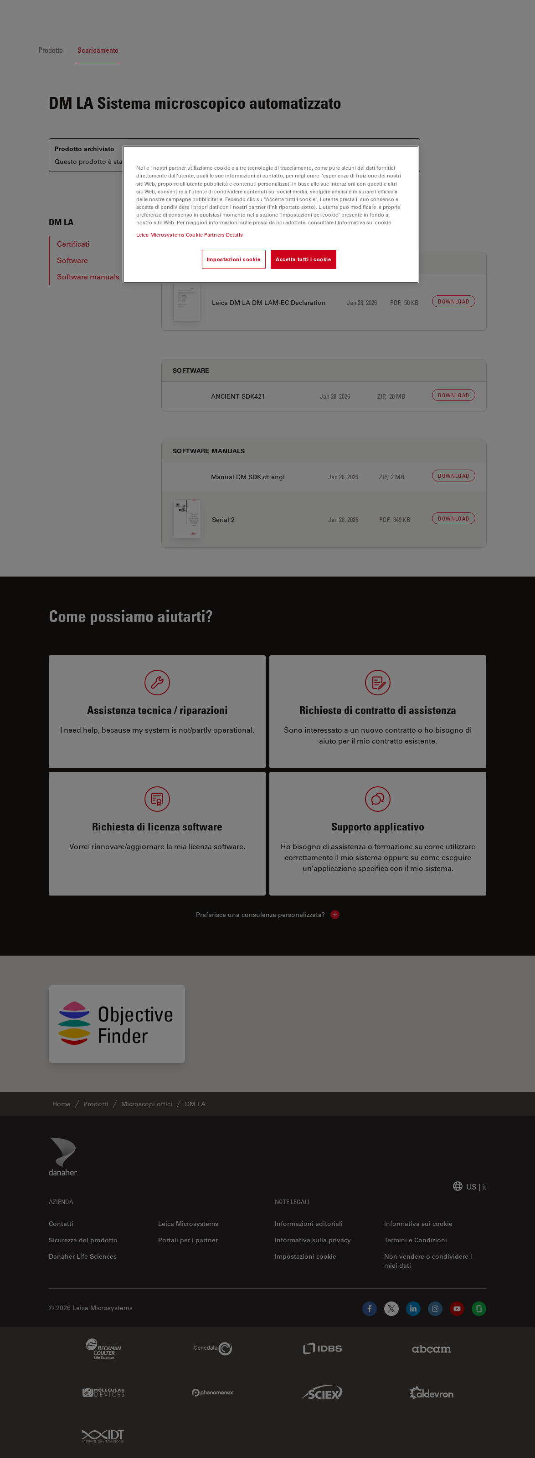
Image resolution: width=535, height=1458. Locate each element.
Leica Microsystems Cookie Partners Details (189, 234)
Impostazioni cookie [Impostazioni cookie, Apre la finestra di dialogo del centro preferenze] (234, 259)
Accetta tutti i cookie (303, 259)
